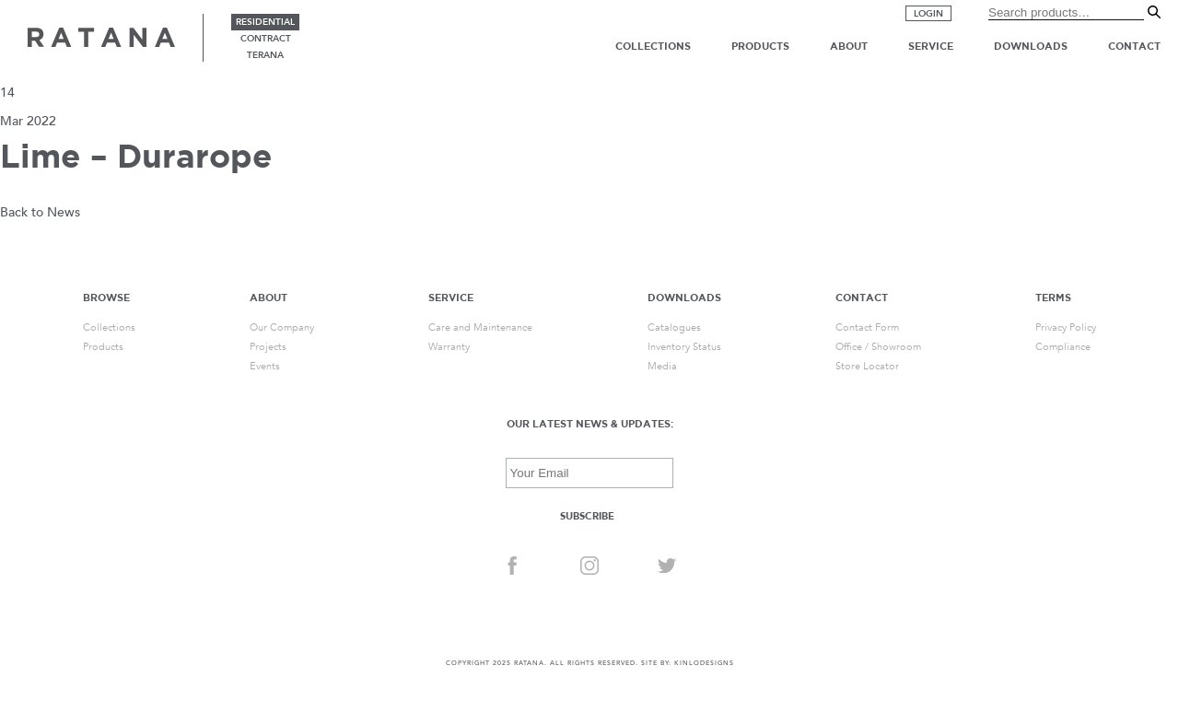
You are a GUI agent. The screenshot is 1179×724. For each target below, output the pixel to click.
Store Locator (867, 366)
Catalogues (674, 327)
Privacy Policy (1065, 327)
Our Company (282, 327)
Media (662, 366)
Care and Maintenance (480, 327)
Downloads (1031, 46)
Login (928, 13)
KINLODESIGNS (704, 663)
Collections (653, 46)
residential (265, 22)
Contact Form (867, 327)
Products (760, 46)
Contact (1134, 46)
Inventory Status (684, 347)
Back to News (40, 212)
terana (265, 55)
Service (930, 46)
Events (265, 366)
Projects (268, 347)
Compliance (1063, 347)
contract (265, 38)
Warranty (449, 347)
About (849, 46)
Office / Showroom (878, 347)
